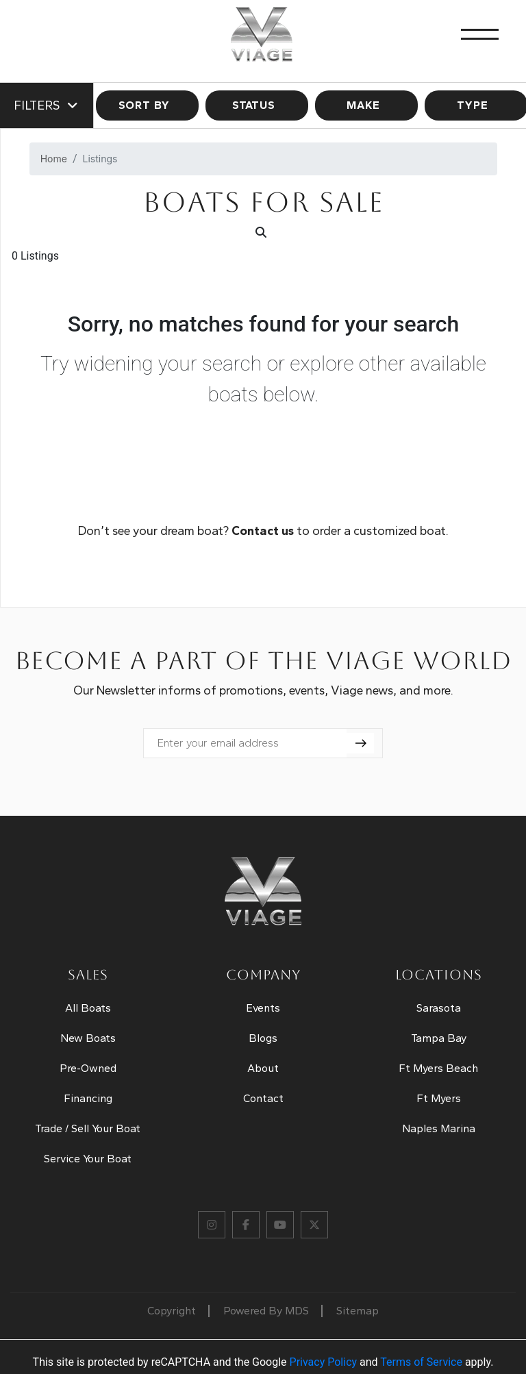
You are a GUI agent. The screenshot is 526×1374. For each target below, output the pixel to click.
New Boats (88, 1038)
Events (263, 1007)
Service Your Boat (88, 1158)
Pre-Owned (88, 1068)
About (263, 1068)
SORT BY (147, 105)
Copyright (171, 1310)
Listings (100, 158)
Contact (263, 1098)
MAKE (367, 105)
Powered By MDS (266, 1310)
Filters (46, 105)
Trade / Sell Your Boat (87, 1128)
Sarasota (438, 1007)
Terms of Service (421, 1362)
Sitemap (357, 1310)
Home (53, 158)
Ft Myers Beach (438, 1068)
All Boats (88, 1007)
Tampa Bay (438, 1038)
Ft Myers (438, 1098)
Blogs (263, 1038)
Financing (88, 1098)
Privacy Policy (324, 1362)
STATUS (257, 105)
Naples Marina (438, 1128)
